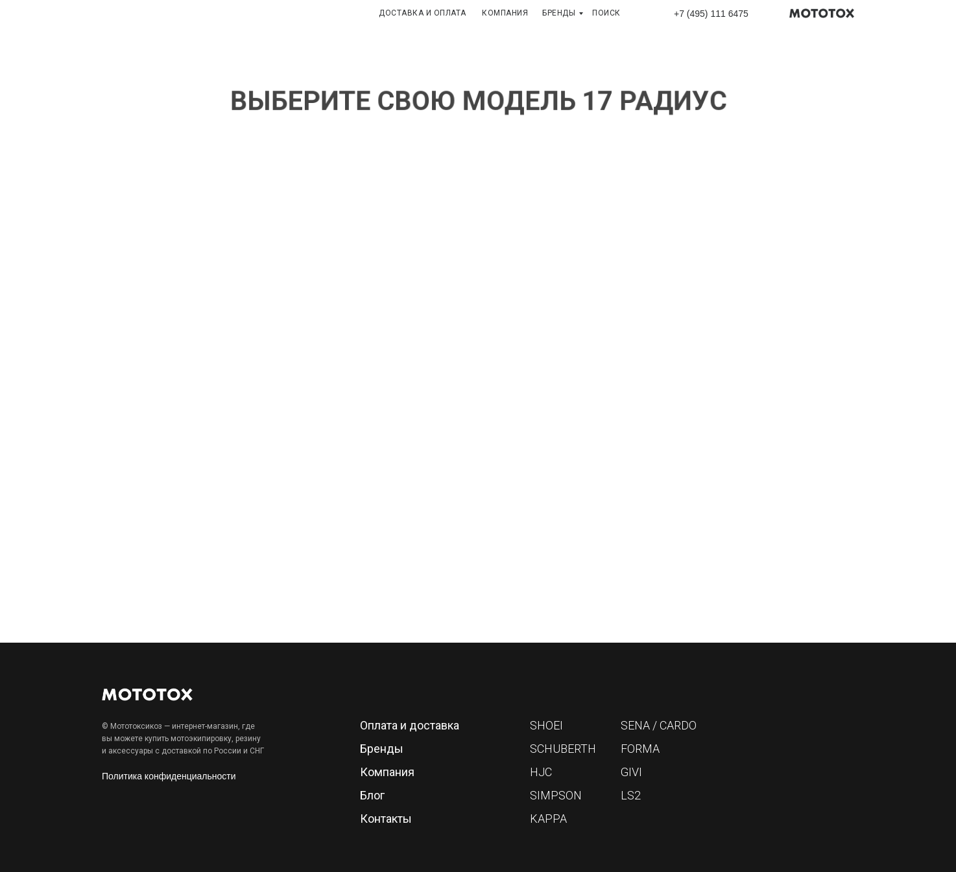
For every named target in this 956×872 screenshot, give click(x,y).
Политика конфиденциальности (169, 776)
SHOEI (546, 725)
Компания (387, 772)
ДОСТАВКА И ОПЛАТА (422, 12)
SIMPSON (556, 795)
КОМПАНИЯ (505, 12)
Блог (372, 795)
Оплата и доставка (409, 725)
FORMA (640, 748)
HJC (541, 772)
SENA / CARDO (659, 725)
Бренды (381, 748)
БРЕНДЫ (558, 12)
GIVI (631, 772)
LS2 (631, 795)
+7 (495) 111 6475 (711, 13)
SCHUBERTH (563, 748)
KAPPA (548, 818)
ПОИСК (606, 12)
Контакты (386, 818)
